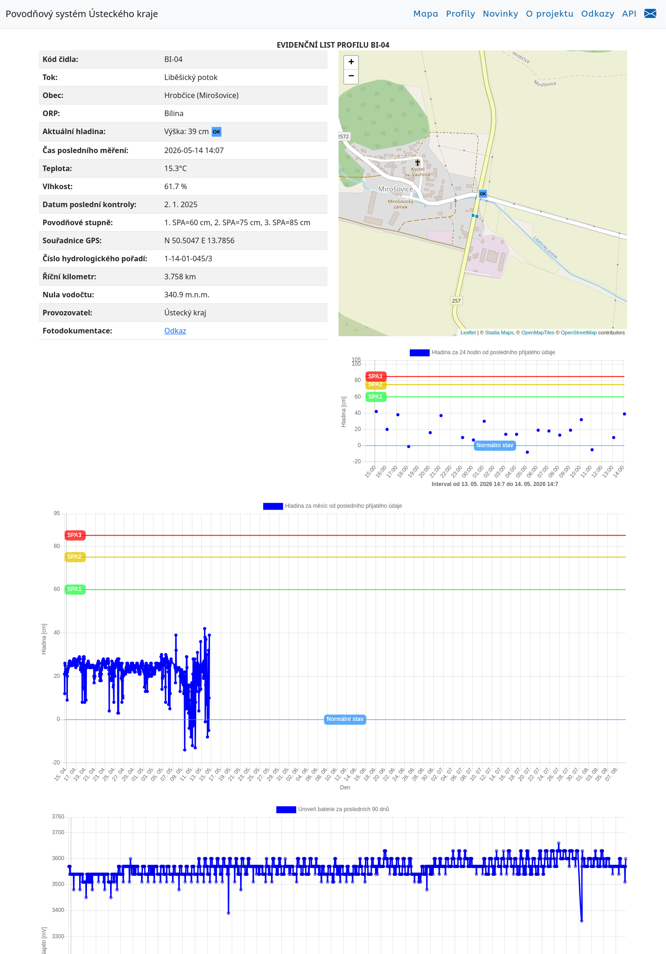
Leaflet (468, 332)
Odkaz (175, 331)
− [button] (351, 77)
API (629, 14)
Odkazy (598, 14)
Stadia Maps (499, 332)
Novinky (500, 14)
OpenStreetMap (579, 332)
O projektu (550, 14)
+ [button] (351, 63)
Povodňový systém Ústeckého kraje (82, 13)
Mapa (426, 14)
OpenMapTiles (537, 332)
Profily (460, 14)
